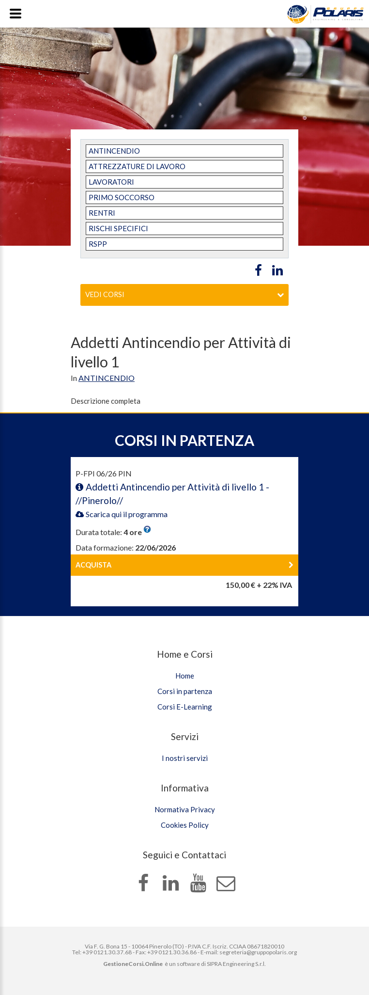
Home (184, 675)
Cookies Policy (185, 825)
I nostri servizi (185, 758)
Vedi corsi (184, 294)
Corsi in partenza (184, 691)
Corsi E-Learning (184, 706)
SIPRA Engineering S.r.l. (236, 963)
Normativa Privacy (184, 809)
